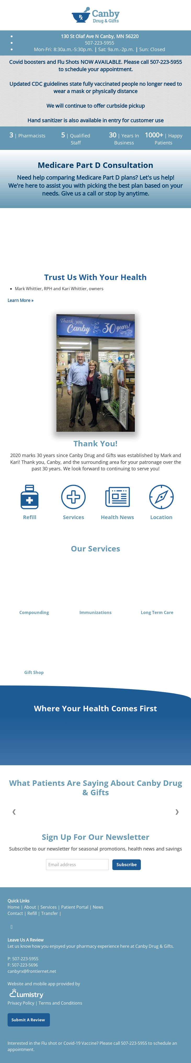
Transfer (50, 913)
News (98, 907)
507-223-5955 (134, 1043)
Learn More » (20, 300)
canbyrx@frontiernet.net (32, 971)
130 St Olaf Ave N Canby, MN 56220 (99, 36)
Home (14, 907)
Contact (15, 913)
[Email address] (77, 864)
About (30, 907)
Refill (29, 517)
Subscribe (127, 864)
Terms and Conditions (60, 1003)
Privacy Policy (21, 1003)
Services (73, 517)
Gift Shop (34, 672)
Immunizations (95, 612)
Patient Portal (74, 907)
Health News (117, 517)
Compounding (34, 612)
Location (161, 517)
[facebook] (11, 927)
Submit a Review (28, 1020)
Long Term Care (157, 612)
